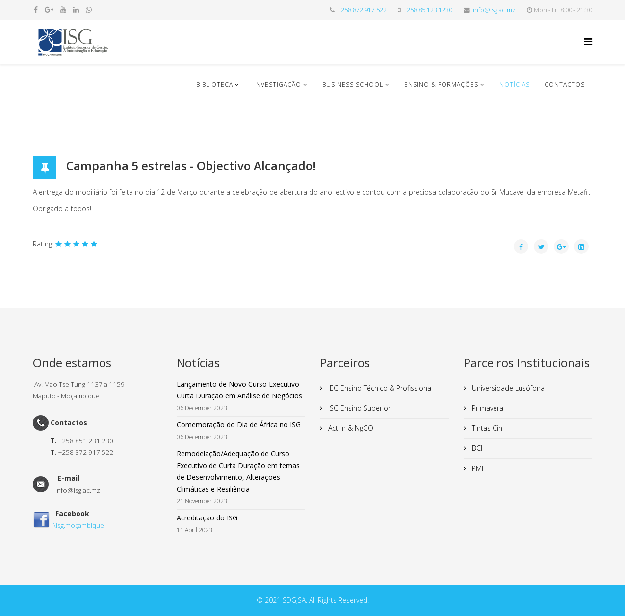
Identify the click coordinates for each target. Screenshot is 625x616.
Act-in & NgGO (349, 428)
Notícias (514, 84)
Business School (352, 84)
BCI (476, 448)
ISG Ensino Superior (358, 408)
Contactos (565, 84)
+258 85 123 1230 (427, 10)
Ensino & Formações (441, 84)
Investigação (277, 84)
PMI (476, 468)
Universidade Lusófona (507, 388)
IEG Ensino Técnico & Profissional (379, 388)
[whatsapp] (89, 9)
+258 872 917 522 (362, 10)
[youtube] (63, 9)
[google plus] (49, 9)
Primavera (486, 408)
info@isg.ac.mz (494, 10)
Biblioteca (214, 84)
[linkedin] (76, 9)
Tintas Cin (486, 428)
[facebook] (36, 9)
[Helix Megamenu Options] (588, 41)
